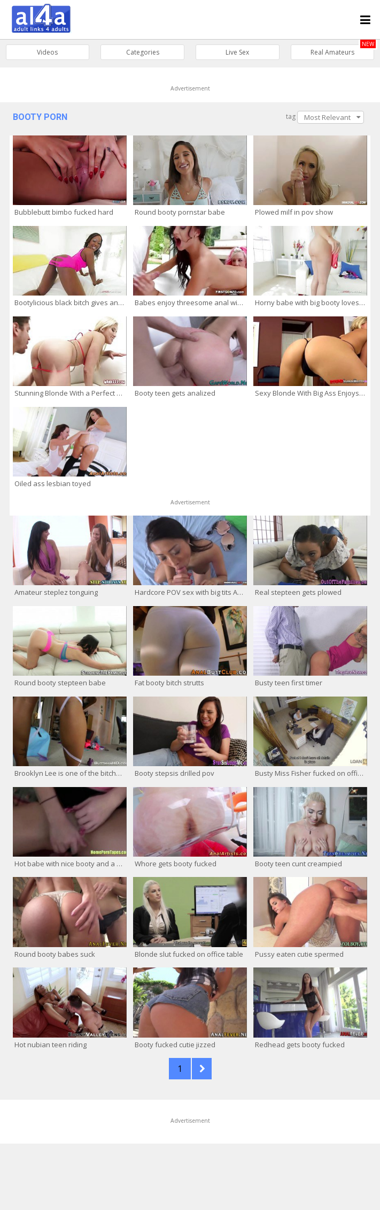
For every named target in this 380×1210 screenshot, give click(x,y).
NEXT (202, 1068)
